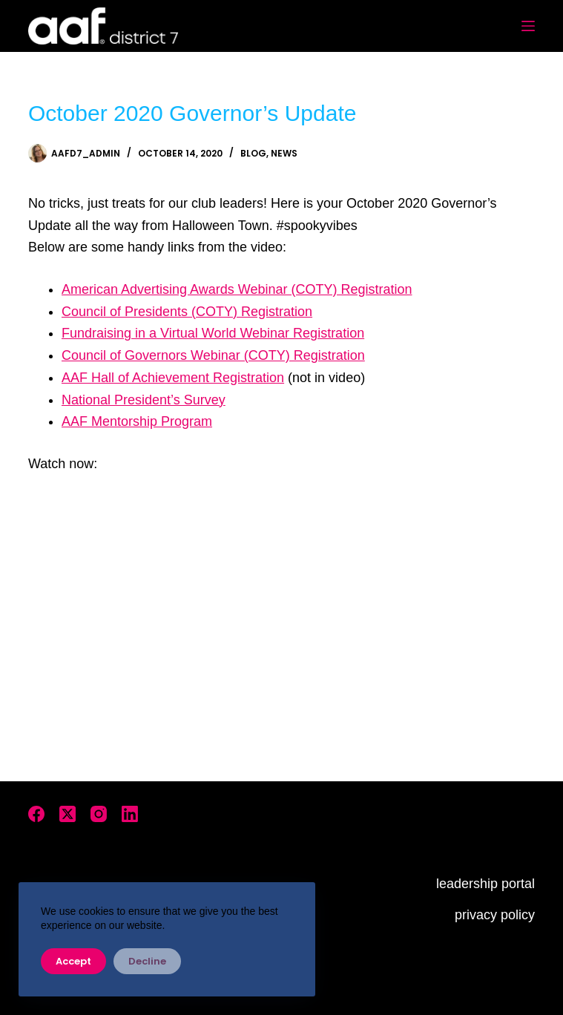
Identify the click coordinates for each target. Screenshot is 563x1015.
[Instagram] (98, 814)
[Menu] (528, 26)
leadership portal (485, 883)
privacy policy (495, 914)
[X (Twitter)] (67, 814)
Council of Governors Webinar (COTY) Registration (213, 355)
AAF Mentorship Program (137, 421)
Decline (147, 961)
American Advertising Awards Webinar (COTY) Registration (237, 289)
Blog (253, 153)
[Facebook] (36, 814)
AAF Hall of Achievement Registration (173, 377)
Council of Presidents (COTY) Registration (187, 311)
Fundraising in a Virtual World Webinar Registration (213, 333)
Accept (73, 961)
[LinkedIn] (130, 814)
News (284, 153)
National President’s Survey (143, 399)
